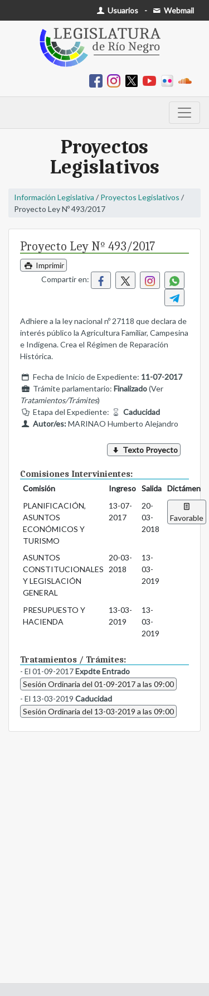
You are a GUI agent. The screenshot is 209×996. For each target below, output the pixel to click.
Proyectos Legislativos (139, 197)
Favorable (186, 512)
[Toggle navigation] (184, 112)
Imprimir (43, 265)
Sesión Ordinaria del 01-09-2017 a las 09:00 (98, 684)
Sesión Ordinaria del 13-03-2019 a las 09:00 (98, 711)
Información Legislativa (54, 197)
